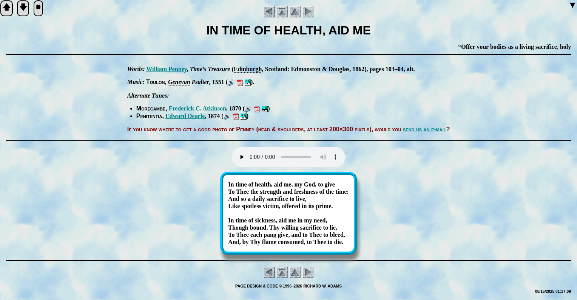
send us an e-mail (424, 129)
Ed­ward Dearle (185, 116)
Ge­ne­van (179, 82)
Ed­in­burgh (248, 69)
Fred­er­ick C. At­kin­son (197, 108)
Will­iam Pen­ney (166, 69)
